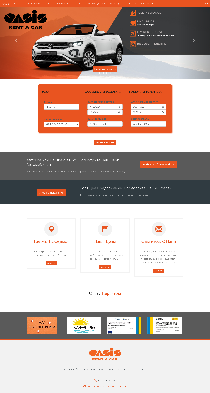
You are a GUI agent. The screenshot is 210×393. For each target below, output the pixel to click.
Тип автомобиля (53, 119)
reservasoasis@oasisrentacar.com (107, 386)
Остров (48, 102)
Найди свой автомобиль (159, 164)
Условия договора (97, 3)
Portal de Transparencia (145, 3)
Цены (50, 3)
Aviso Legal (115, 3)
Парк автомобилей (34, 3)
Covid (127, 3)
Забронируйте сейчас (105, 69)
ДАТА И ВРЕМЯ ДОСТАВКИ (101, 102)
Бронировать (63, 3)
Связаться (79, 3)
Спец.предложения (51, 192)
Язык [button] (204, 3)
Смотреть (51, 263)
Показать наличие (105, 142)
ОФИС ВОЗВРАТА (140, 119)
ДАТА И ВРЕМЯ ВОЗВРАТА (144, 102)
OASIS (5, 3)
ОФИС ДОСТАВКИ (96, 119)
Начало (17, 3)
